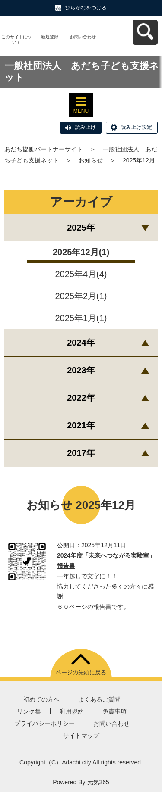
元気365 (98, 782)
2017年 (81, 453)
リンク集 (29, 711)
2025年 (81, 227)
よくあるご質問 (99, 699)
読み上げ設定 (136, 127)
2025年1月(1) (81, 318)
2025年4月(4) (81, 274)
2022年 (81, 397)
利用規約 (72, 711)
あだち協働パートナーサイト (43, 149)
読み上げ (85, 127)
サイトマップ (81, 735)
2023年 (81, 370)
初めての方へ (41, 699)
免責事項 (114, 711)
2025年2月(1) (81, 296)
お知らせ (91, 160)
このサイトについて (16, 39)
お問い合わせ (83, 36)
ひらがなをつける (86, 8)
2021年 (81, 425)
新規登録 (49, 36)
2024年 (81, 342)
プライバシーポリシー (44, 723)
